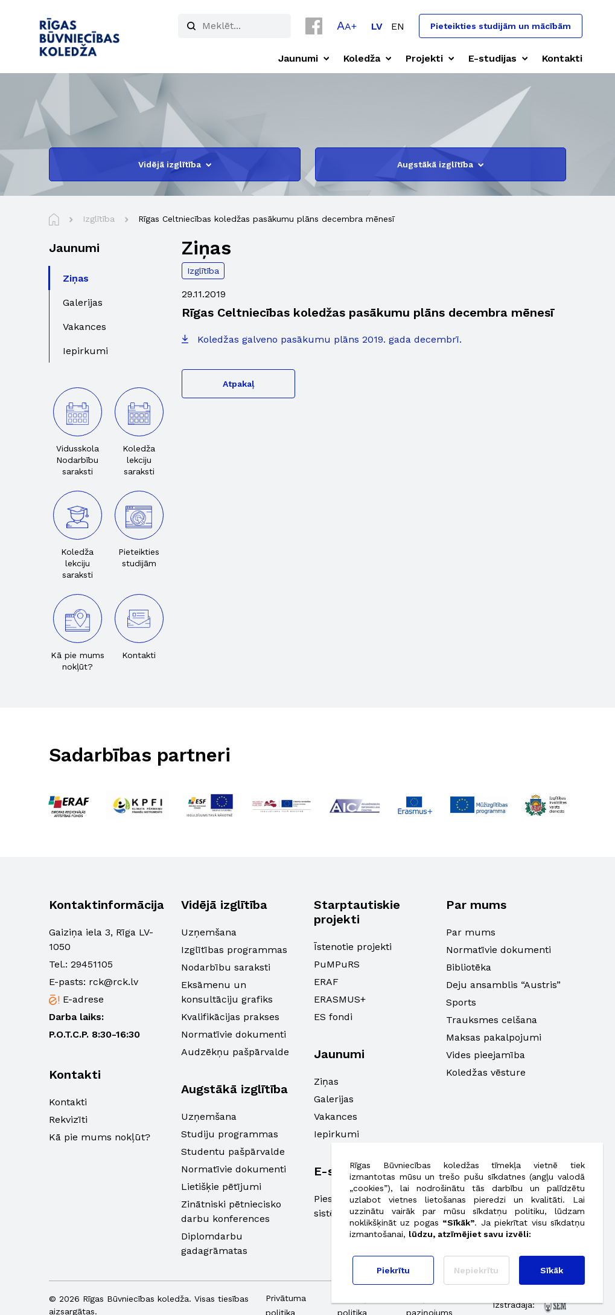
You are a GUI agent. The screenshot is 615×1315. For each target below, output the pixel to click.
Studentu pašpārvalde (233, 1151)
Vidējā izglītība (174, 164)
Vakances (335, 1116)
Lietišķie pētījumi (221, 1186)
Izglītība (203, 271)
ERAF (326, 981)
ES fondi (333, 1017)
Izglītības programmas (234, 949)
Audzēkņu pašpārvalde (235, 1052)
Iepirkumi (336, 1134)
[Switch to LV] (377, 26)
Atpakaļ (238, 384)
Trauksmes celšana (491, 1020)
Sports (461, 1002)
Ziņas (326, 1081)
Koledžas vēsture (486, 1072)
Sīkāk (551, 1270)
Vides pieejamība (485, 1055)
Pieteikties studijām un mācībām (500, 26)
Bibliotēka (468, 967)
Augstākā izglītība (440, 164)
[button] (347, 25)
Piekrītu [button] (393, 1270)
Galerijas (334, 1099)
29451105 (92, 964)
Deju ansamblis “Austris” (503, 984)
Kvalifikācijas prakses (230, 1017)
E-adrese (83, 999)
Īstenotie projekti (353, 946)
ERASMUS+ (340, 999)
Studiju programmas (229, 1134)
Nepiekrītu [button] (476, 1270)
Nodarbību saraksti (225, 967)
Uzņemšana (209, 932)
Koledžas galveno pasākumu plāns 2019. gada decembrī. (329, 339)
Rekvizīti (68, 1119)
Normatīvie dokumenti (233, 1034)
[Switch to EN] (397, 26)
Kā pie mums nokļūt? (99, 1137)
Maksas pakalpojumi (493, 1037)
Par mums (471, 932)
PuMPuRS (337, 964)
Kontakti (68, 1102)
